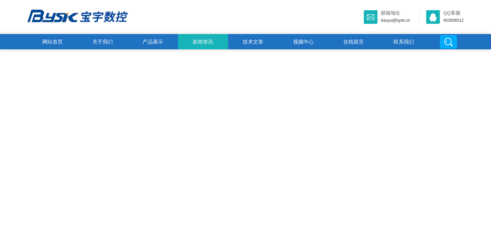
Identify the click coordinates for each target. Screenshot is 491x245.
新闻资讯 (203, 42)
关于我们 (102, 42)
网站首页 (52, 42)
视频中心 (303, 42)
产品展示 (153, 42)
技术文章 (253, 42)
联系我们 (403, 42)
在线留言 (353, 42)
